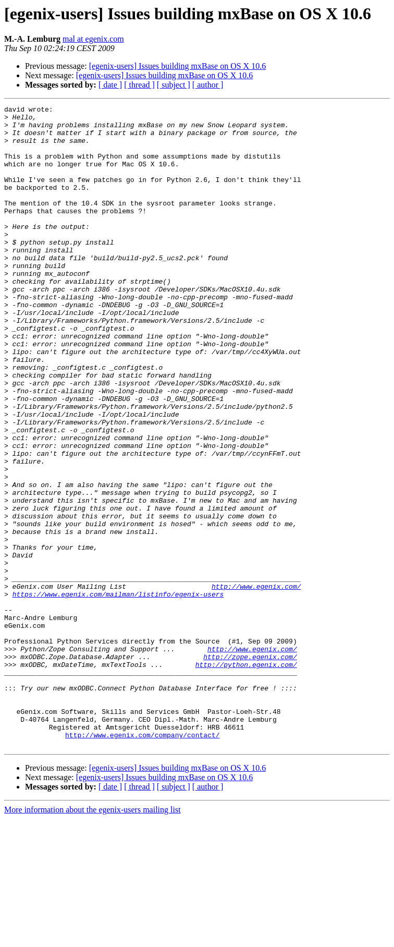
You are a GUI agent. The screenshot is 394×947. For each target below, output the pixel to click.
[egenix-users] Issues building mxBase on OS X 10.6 (177, 66)
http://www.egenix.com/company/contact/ (142, 861)
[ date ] (110, 84)
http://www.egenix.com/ (256, 683)
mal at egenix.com (93, 38)
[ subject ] (173, 84)
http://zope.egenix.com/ (250, 767)
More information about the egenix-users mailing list (92, 937)
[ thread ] (139, 84)
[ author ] (208, 84)
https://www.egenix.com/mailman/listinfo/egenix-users (118, 692)
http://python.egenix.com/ (246, 777)
